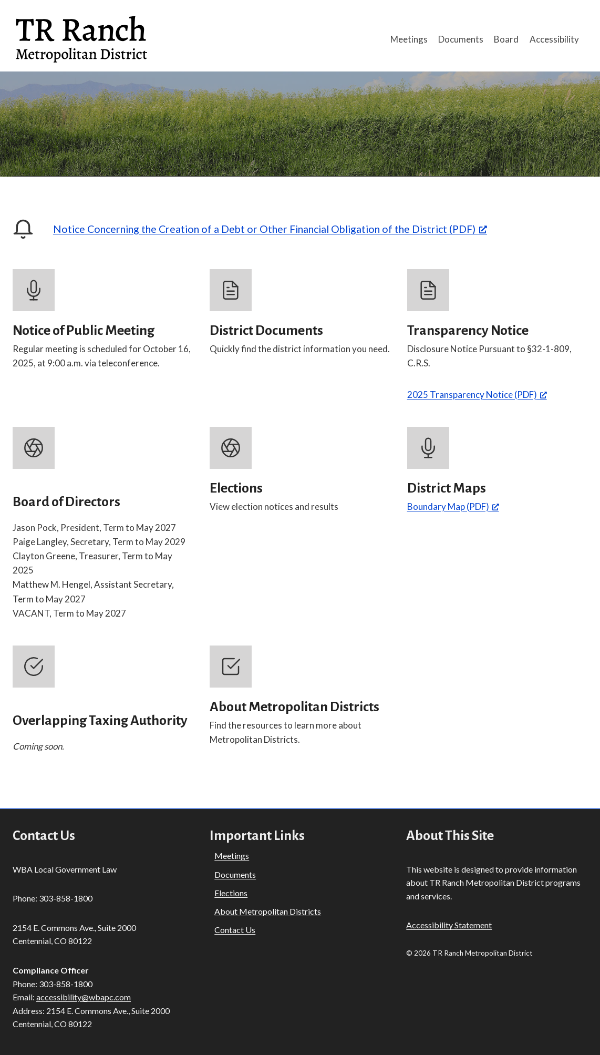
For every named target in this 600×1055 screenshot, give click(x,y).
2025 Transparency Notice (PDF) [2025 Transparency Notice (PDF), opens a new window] (477, 394)
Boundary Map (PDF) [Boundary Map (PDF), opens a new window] (453, 506)
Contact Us (234, 930)
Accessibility (554, 39)
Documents (460, 39)
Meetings (409, 39)
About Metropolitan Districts (267, 911)
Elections (230, 893)
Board (506, 39)
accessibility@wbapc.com (83, 997)
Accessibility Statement (449, 925)
